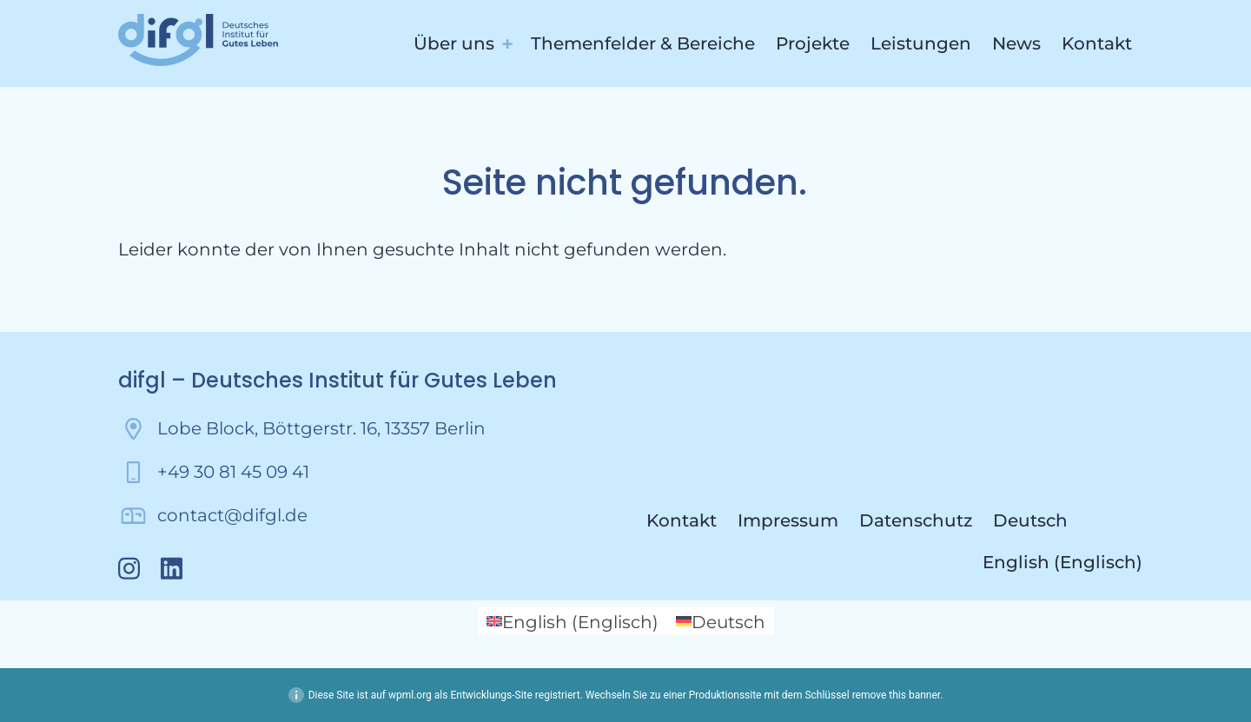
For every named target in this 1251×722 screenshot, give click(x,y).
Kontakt (1097, 43)
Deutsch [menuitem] (728, 621)
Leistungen (920, 43)
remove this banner (896, 695)
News (1016, 43)
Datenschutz (915, 520)
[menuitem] (1062, 520)
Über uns (454, 43)
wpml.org (410, 695)
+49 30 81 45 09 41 (233, 471)
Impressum (788, 520)
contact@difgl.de (232, 515)
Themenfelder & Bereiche (643, 43)
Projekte (813, 43)
